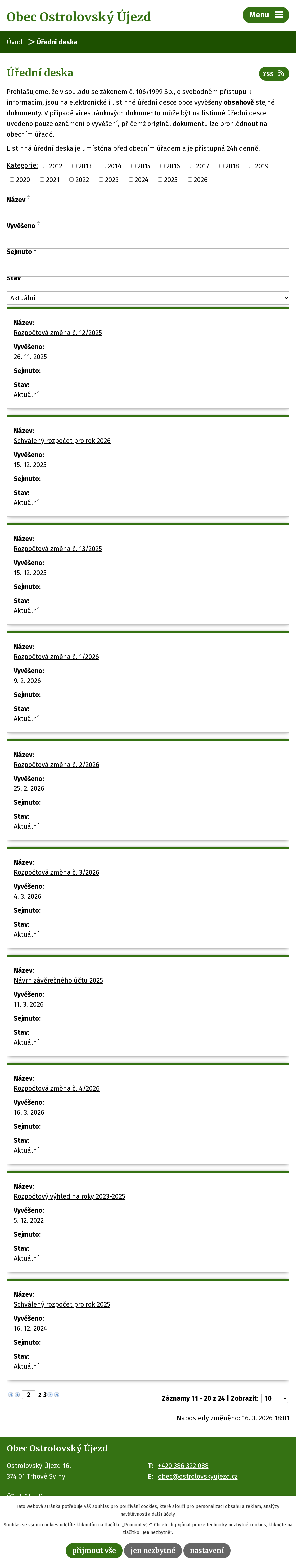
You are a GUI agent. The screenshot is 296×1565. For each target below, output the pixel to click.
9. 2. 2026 (27, 681)
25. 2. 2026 (29, 788)
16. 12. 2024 (30, 1328)
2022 (82, 180)
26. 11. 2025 (30, 357)
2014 (114, 166)
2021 (52, 180)
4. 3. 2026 (27, 896)
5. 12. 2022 (29, 1220)
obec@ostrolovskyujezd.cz (198, 1476)
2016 (173, 166)
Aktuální (26, 395)
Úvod (14, 42)
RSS (274, 73)
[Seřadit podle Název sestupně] (29, 198)
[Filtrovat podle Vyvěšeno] (148, 241)
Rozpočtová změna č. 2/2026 (56, 765)
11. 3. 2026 (29, 1004)
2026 (201, 180)
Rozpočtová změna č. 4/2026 (57, 1088)
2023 (112, 180)
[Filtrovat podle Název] (148, 212)
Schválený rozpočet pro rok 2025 (62, 1304)
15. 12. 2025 (30, 465)
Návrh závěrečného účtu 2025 (58, 980)
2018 (232, 166)
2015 (143, 166)
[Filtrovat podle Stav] (148, 298)
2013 (85, 166)
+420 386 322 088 (183, 1466)
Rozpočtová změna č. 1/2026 (56, 657)
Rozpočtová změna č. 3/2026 (56, 872)
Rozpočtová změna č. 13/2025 (58, 549)
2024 (141, 180)
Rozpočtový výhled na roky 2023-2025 (69, 1196)
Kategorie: (22, 165)
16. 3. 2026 (29, 1112)
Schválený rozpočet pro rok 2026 (62, 441)
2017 (202, 166)
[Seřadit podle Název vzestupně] (29, 196)
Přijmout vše (94, 1550)
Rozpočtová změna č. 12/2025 (58, 333)
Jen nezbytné (153, 1550)
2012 (55, 166)
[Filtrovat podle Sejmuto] (148, 269)
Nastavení (207, 1550)
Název (16, 200)
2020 (23, 180)
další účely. (164, 1514)
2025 (171, 180)
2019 (262, 166)
